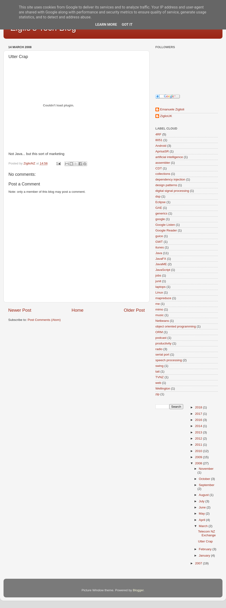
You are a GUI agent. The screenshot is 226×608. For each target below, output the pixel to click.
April (202, 520)
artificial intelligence (169, 157)
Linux (159, 292)
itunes (159, 247)
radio (158, 349)
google (160, 219)
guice (159, 236)
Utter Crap (205, 541)
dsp (158, 196)
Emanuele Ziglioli (172, 109)
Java (158, 253)
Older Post (134, 310)
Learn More (106, 24)
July (202, 501)
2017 (199, 413)
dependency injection (170, 179)
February (206, 549)
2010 (199, 451)
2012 (199, 438)
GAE (158, 208)
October (205, 479)
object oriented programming (175, 326)
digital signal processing (172, 191)
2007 (199, 563)
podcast (160, 338)
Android (160, 145)
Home (77, 310)
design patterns (166, 185)
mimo (159, 309)
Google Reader (166, 230)
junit (158, 281)
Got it (127, 24)
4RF (158, 134)
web (158, 383)
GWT (159, 241)
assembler (162, 162)
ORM (159, 332)
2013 (199, 432)
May (202, 513)
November (206, 468)
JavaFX (160, 258)
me (157, 304)
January (205, 555)
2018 (199, 407)
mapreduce (163, 298)
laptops (160, 287)
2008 (199, 463)
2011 (199, 444)
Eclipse (160, 202)
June (203, 507)
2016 (199, 420)
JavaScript (162, 270)
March (204, 526)
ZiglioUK (166, 116)
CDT (158, 168)
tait (157, 371)
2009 (199, 457)
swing (159, 366)
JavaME (161, 264)
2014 (199, 426)
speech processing (168, 360)
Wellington (162, 388)
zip (157, 394)
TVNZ (159, 377)
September (206, 485)
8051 (158, 140)
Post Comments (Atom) (44, 320)
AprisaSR (162, 151)
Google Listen (165, 224)
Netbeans (162, 321)
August (204, 495)
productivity (163, 343)
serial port (162, 354)
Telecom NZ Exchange (207, 533)
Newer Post (19, 310)
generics (161, 213)
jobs (158, 275)
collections (162, 174)
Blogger (138, 590)
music (159, 315)
